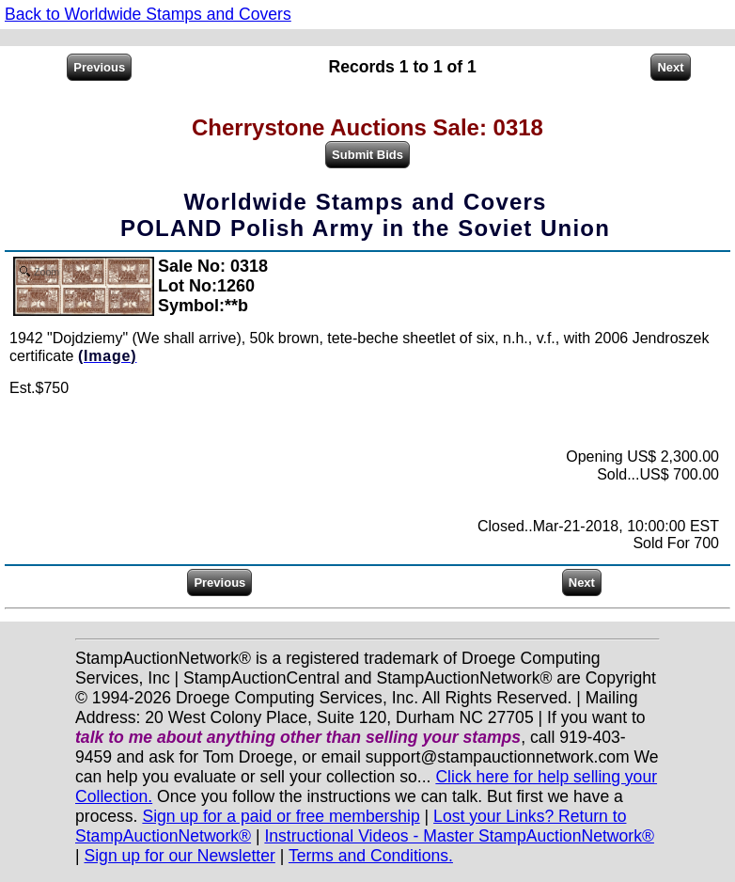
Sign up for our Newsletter (179, 855)
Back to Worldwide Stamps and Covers (148, 14)
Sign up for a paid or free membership (280, 816)
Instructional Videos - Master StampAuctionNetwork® (459, 836)
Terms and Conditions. (371, 855)
